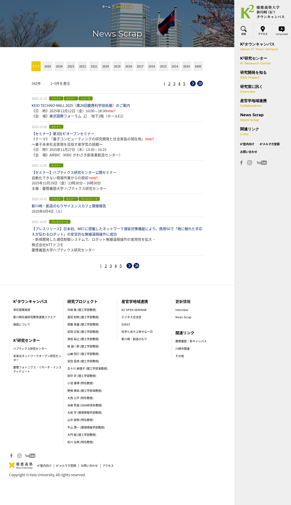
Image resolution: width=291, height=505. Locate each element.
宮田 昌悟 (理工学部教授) (83, 361)
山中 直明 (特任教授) (80, 420)
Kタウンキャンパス (30, 301)
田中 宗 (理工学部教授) (81, 376)
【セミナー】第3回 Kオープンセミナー (63, 133)
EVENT (126, 324)
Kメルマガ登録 (66, 466)
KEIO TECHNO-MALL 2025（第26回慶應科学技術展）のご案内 (81, 105)
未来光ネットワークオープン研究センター (37, 358)
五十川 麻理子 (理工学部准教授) (87, 368)
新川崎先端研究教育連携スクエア (34, 317)
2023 (71, 66)
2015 (163, 66)
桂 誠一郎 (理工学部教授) (83, 346)
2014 (175, 66)
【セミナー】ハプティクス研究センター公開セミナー (74, 172)
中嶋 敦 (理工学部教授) (81, 310)
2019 (117, 66)
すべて (36, 66)
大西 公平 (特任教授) (80, 398)
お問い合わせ (89, 466)
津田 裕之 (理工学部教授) (83, 339)
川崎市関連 (182, 349)
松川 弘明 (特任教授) (80, 442)
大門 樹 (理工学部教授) (81, 435)
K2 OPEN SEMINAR (134, 310)
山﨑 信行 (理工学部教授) (83, 354)
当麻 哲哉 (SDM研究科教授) (84, 405)
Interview (181, 310)
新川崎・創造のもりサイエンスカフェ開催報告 (69, 205)
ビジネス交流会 (131, 317)
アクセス (108, 466)
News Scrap (183, 317)
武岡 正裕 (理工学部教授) (83, 332)
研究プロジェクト (82, 301)
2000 (198, 66)
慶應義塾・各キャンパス (191, 341)
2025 (47, 66)
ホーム (106, 6)
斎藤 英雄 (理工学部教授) (83, 324)
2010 (186, 66)
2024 (59, 66)
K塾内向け (44, 466)
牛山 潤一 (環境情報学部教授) (86, 427)
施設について (21, 324)
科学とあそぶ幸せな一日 (137, 332)
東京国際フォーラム (65, 116)
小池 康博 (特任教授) (80, 383)
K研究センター (26, 340)
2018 (128, 66)
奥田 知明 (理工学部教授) (83, 317)
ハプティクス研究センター (30, 349)
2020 (105, 66)
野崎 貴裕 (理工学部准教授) (84, 391)
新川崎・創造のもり (134, 339)
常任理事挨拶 (21, 310)
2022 (82, 66)
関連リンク (184, 332)
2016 (151, 66)
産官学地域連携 (135, 301)
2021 (94, 66)
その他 (179, 356)
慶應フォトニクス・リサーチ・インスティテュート (37, 369)
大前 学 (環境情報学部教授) (84, 412)
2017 (140, 66)
